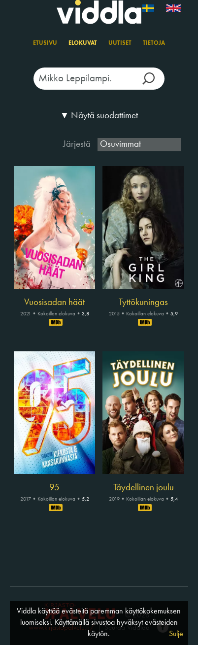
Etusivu (45, 43)
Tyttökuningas (143, 302)
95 (54, 488)
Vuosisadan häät (54, 302)
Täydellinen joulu (143, 488)
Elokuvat (82, 43)
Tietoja (154, 43)
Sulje (176, 634)
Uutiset (120, 43)
